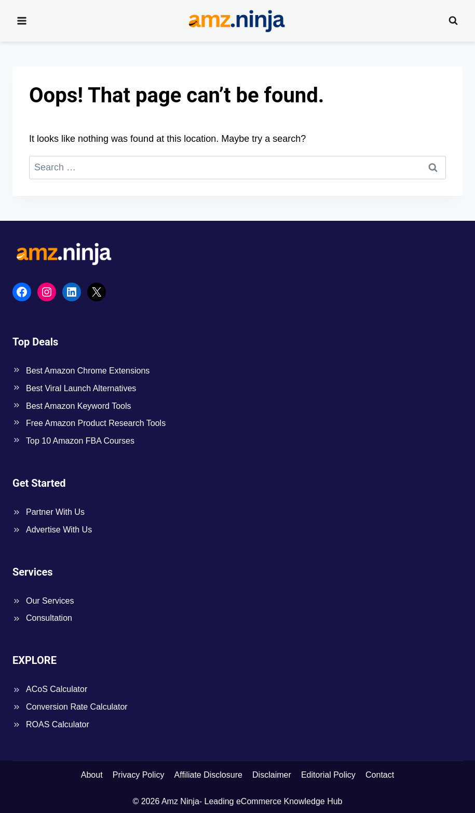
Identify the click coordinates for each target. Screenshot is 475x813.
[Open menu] (22, 20)
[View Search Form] (453, 20)
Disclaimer (271, 774)
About (92, 774)
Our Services (50, 600)
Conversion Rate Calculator (77, 706)
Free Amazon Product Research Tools (96, 423)
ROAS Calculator (57, 724)
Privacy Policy (139, 774)
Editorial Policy (328, 774)
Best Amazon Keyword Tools (78, 406)
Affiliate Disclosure (208, 774)
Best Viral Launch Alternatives (81, 388)
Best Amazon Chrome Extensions (88, 370)
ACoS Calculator (56, 689)
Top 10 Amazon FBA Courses (80, 440)
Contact (379, 774)
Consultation (49, 618)
